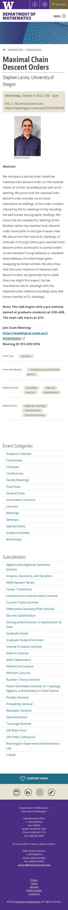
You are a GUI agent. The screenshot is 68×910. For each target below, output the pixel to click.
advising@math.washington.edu (34, 864)
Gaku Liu (50, 387)
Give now (59, 4)
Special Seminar (17, 717)
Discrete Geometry (34, 415)
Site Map (34, 887)
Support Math (34, 778)
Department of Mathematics (19, 16)
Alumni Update (34, 890)
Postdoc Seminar (17, 697)
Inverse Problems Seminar (24, 647)
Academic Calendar (19, 454)
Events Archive (33, 49)
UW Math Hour (16, 730)
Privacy (34, 880)
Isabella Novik (51, 392)
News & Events (15, 49)
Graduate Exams (17, 633)
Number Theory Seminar (23, 680)
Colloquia (12, 467)
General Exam (15, 493)
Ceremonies (14, 460)
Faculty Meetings (17, 480)
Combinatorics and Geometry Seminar (32, 596)
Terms (34, 883)
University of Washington (28, 901)
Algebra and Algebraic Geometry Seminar (28, 567)
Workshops (14, 539)
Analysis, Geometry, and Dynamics (29, 576)
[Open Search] (45, 4)
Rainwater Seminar (19, 711)
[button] (27, 136)
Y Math (11, 755)
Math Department (18, 660)
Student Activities (18, 533)
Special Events (15, 526)
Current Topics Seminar (22, 602)
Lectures (12, 506)
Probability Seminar (19, 704)
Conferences (14, 473)
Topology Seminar (18, 724)
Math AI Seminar (17, 653)
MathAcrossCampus (20, 666)
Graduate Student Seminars (25, 640)
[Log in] (35, 4)
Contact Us (34, 893)
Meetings (12, 513)
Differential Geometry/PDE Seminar (30, 609)
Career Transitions (19, 589)
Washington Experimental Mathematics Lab (33, 746)
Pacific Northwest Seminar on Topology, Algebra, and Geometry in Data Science (33, 688)
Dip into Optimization (20, 615)
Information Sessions (20, 500)
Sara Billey (31, 387)
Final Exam (13, 487)
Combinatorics (32, 410)
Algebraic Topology (35, 405)
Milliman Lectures (18, 673)
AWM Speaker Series (20, 582)
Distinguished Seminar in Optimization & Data (33, 624)
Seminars (26, 356)
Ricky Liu (30, 392)
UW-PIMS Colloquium (20, 737)
